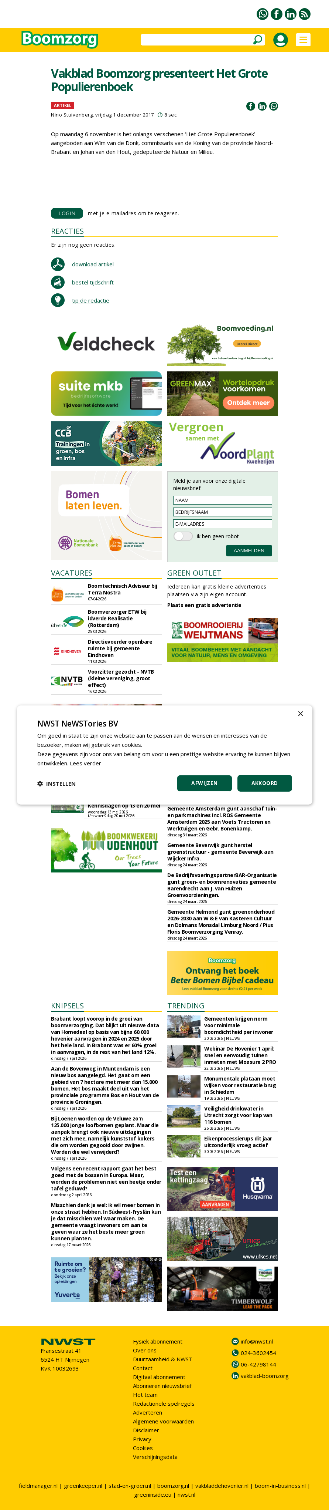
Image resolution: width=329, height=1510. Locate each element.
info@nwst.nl (257, 1341)
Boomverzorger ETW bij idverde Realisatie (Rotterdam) (117, 618)
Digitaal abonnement (159, 1377)
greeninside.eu (152, 1494)
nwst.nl (186, 1494)
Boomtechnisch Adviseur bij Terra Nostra (122, 589)
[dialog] (164, 755)
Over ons (145, 1350)
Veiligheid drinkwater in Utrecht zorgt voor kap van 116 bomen (238, 1115)
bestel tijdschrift (93, 282)
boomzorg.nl (173, 1485)
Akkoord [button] (264, 782)
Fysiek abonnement (157, 1341)
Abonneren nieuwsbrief (162, 1385)
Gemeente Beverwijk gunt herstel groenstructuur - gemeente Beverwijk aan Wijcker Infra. (220, 852)
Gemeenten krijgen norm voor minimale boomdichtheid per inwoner (238, 1025)
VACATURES (71, 573)
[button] (56, 783)
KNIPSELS (67, 1006)
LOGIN (67, 213)
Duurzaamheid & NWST (162, 1359)
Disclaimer (146, 1430)
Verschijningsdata (155, 1456)
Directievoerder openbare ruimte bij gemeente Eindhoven (120, 648)
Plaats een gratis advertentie (204, 605)
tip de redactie (90, 300)
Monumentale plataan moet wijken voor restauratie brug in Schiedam (240, 1085)
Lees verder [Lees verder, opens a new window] (85, 763)
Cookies (143, 1448)
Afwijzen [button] (204, 782)
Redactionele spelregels (164, 1403)
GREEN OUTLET (194, 573)
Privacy (142, 1439)
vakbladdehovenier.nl (222, 1485)
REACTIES (67, 231)
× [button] (300, 714)
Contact (142, 1368)
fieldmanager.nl (38, 1485)
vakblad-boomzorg (265, 1375)
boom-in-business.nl (280, 1485)
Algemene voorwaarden (163, 1421)
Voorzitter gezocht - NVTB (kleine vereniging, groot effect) (121, 678)
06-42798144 (258, 1364)
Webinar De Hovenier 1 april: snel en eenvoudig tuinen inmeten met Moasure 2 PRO (240, 1055)
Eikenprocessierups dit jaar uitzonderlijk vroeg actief (238, 1142)
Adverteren (147, 1412)
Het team (145, 1394)
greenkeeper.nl (83, 1485)
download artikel (93, 264)
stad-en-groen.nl (130, 1485)
